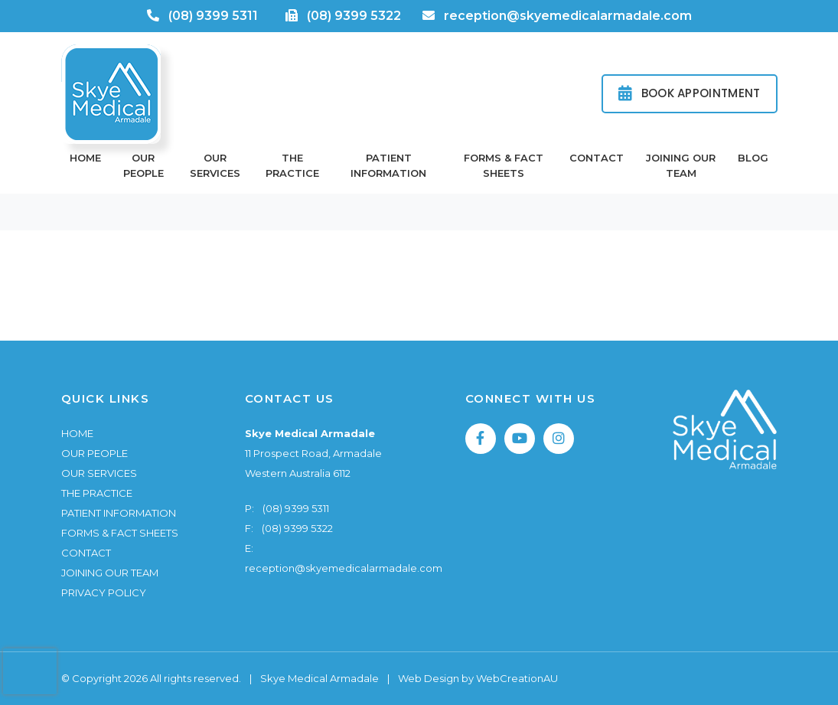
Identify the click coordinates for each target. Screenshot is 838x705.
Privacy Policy (103, 592)
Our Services (215, 166)
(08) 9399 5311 (213, 15)
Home (85, 158)
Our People (143, 166)
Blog (753, 158)
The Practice (292, 166)
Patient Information (388, 166)
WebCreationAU (517, 678)
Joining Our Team (681, 166)
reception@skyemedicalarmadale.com (568, 15)
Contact (596, 158)
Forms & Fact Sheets (503, 166)
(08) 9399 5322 (354, 15)
